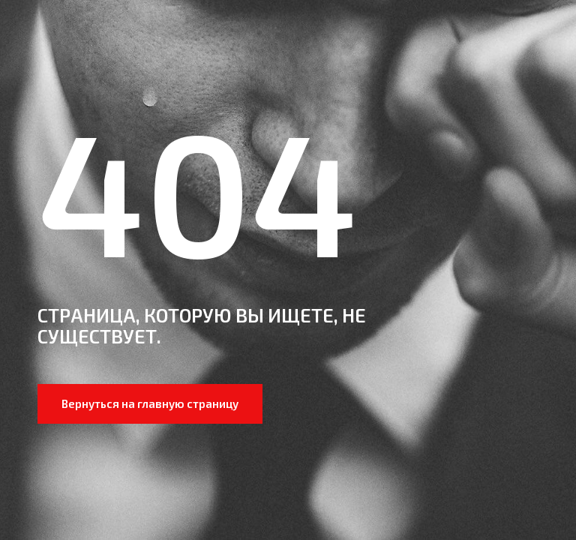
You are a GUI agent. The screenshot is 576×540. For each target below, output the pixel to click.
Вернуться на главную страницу (150, 403)
